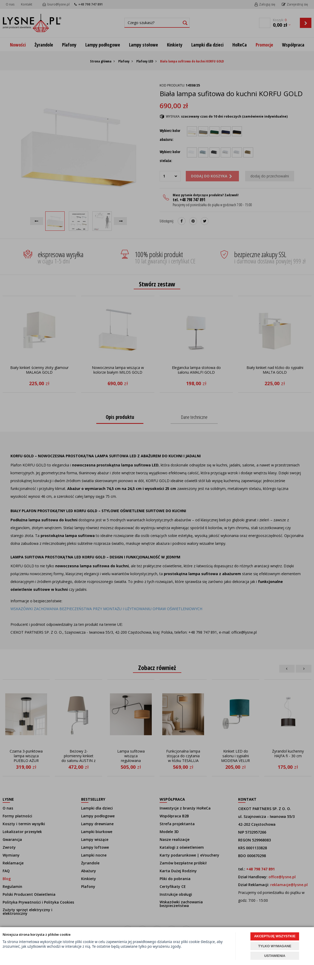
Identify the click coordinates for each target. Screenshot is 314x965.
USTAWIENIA (274, 956)
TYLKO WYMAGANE (274, 946)
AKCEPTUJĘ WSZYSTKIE (274, 936)
